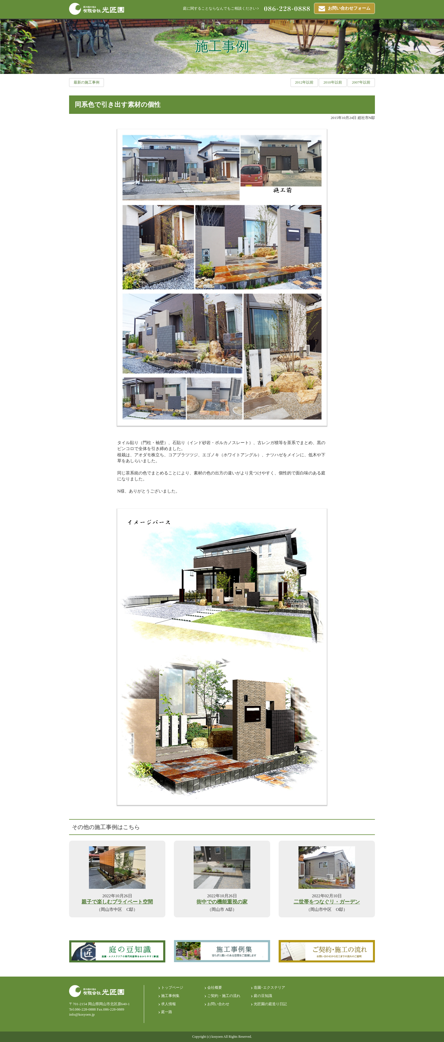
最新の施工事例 (86, 82)
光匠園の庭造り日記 (270, 1004)
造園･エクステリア (269, 987)
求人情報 (168, 1004)
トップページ (172, 987)
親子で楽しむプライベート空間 (117, 902)
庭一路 (166, 1012)
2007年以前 (361, 82)
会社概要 (214, 987)
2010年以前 (332, 82)
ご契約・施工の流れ (223, 996)
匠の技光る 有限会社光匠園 (96, 9)
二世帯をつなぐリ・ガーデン (327, 902)
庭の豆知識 (263, 996)
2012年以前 (304, 82)
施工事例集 (170, 996)
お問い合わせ (218, 1004)
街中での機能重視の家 (222, 902)
